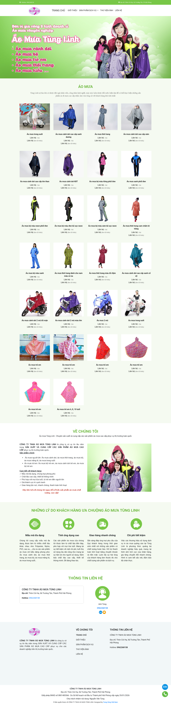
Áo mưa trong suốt (35, 134)
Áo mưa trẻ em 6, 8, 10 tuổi (68, 409)
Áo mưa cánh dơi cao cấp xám (136, 134)
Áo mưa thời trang (102, 134)
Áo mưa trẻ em (34, 365)
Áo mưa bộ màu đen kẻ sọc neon (69, 226)
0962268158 (34, 598)
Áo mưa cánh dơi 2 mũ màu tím (68, 320)
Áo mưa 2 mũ (102, 320)
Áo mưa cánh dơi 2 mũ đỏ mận (35, 320)
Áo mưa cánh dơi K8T (68, 181)
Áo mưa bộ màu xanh (35, 273)
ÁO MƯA (85, 86)
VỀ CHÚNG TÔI (85, 431)
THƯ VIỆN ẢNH (106, 10)
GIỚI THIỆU (72, 10)
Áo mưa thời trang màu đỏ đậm (102, 273)
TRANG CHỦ (58, 10)
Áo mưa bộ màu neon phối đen (35, 226)
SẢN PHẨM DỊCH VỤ (88, 10)
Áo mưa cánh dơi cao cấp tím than (34, 181)
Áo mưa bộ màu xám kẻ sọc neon (102, 226)
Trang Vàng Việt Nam (110, 702)
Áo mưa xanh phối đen (136, 181)
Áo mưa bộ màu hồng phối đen (102, 181)
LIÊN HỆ (118, 10)
